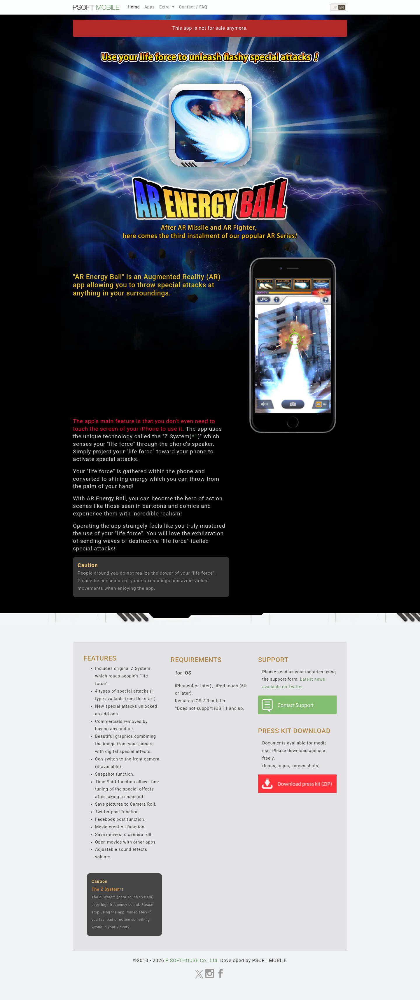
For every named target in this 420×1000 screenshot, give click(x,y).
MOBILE (96, 7)
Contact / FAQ (193, 7)
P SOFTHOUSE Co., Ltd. (192, 960)
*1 (195, 436)
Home (135, 6)
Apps (149, 7)
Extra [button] (165, 7)
